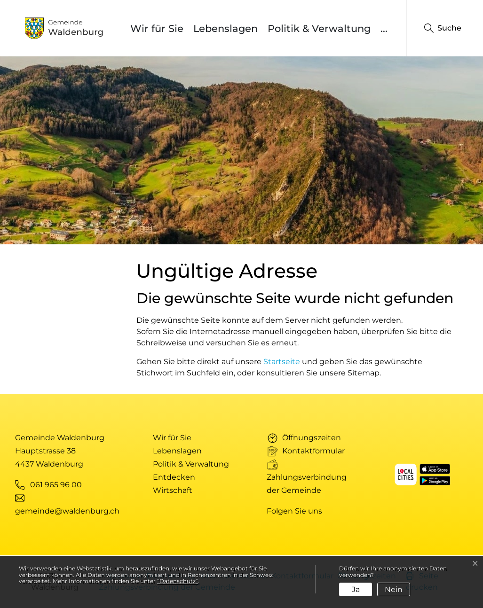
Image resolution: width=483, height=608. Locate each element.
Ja (356, 589)
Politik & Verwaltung (319, 28)
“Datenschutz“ (177, 581)
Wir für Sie (156, 28)
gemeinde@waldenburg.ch (67, 511)
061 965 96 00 (56, 484)
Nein (394, 589)
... (384, 28)
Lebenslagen (225, 28)
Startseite (281, 361)
